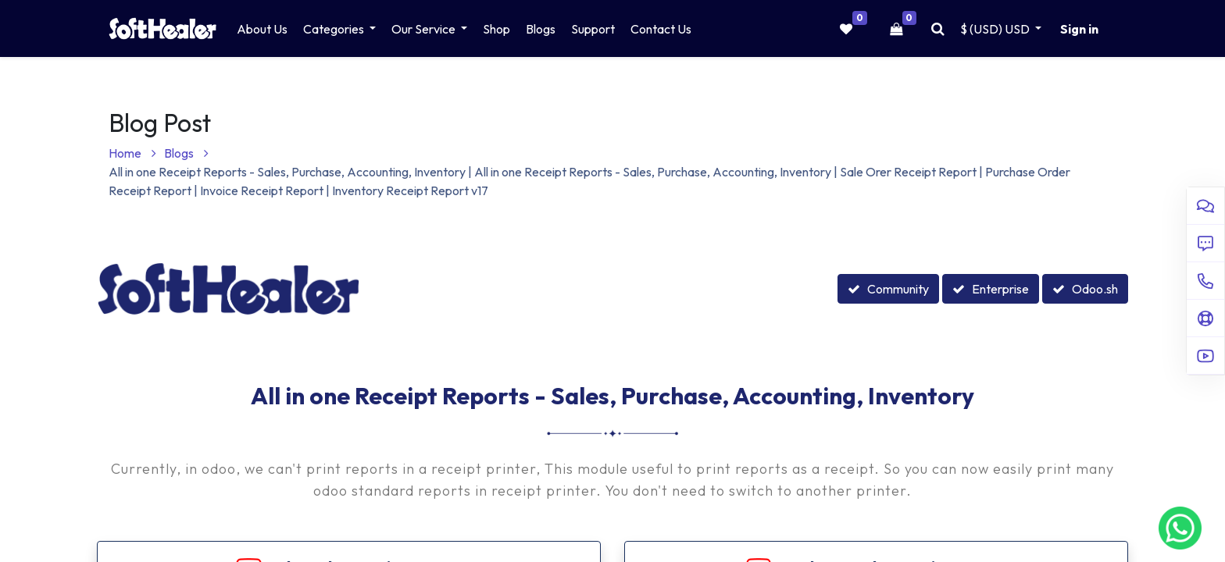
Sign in (1079, 29)
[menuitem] (262, 28)
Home (132, 153)
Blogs (186, 153)
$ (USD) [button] (996, 29)
